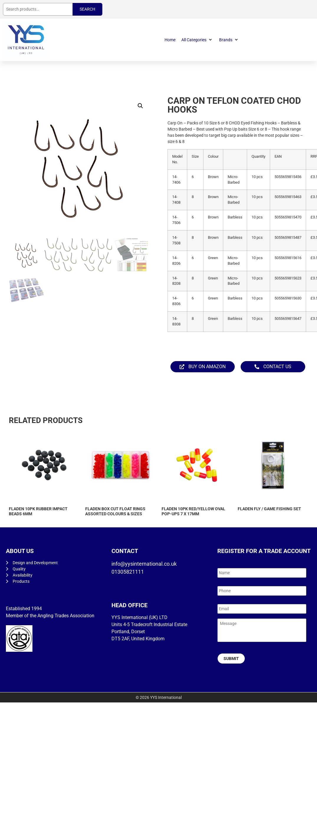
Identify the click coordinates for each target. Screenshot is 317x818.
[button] (197, 40)
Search (87, 9)
